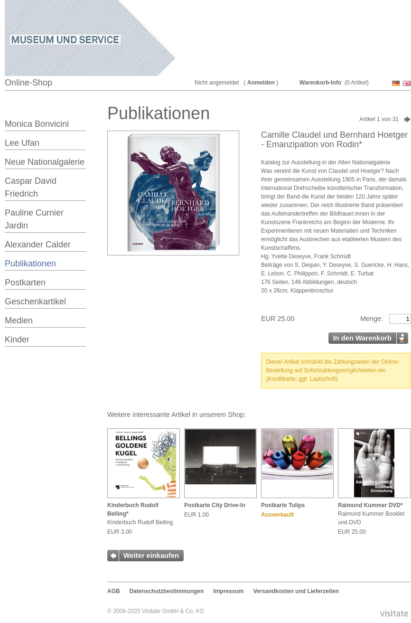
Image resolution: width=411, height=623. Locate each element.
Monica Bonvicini (37, 124)
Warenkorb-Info (320, 82)
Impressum (228, 591)
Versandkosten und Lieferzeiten (296, 591)
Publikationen (30, 263)
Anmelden (261, 82)
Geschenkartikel (35, 301)
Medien (19, 320)
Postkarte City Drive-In (214, 505)
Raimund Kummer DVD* (370, 505)
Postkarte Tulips (283, 505)
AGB (113, 591)
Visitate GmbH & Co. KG (173, 611)
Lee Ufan (22, 143)
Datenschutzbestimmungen (167, 591)
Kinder (17, 339)
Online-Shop (28, 82)
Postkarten (25, 282)
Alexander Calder (38, 244)
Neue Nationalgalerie (44, 162)
